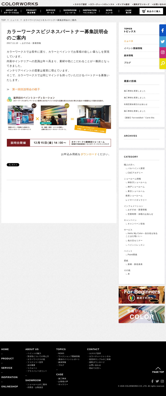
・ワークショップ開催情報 (68, 356)
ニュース (14, 20)
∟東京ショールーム (135, 191)
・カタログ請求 (94, 353)
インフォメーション (133, 206)
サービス (128, 230)
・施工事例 (61, 378)
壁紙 (126, 261)
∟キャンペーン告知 (135, 224)
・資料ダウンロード (96, 362)
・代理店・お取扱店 (34, 387)
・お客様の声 (62, 381)
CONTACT (93, 349)
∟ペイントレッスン (135, 245)
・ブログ (60, 365)
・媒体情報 (61, 362)
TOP (3, 20)
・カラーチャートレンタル (99, 356)
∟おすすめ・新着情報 (30, 43)
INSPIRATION (9, 377)
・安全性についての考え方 (37, 356)
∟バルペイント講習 (135, 168)
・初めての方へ (94, 368)
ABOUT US (32, 349)
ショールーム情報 (132, 179)
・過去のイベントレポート (68, 359)
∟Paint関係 (131, 254)
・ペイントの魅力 (33, 353)
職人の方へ (129, 165)
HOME (5, 349)
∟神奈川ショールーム (136, 182)
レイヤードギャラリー (136, 200)
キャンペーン (130, 220)
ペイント (128, 251)
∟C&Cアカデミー (134, 173)
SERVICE (6, 368)
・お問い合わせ (94, 365)
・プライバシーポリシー (36, 371)
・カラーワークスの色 (35, 359)
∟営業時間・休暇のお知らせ (139, 214)
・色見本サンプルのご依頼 (99, 359)
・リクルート (31, 368)
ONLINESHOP (9, 386)
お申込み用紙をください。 (86, 154)
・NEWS (60, 353)
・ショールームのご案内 (36, 384)
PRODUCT (7, 358)
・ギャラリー (62, 384)
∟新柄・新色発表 (134, 264)
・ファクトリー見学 (34, 362)
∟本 (128, 274)
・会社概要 (30, 365)
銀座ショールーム (134, 195)
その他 (127, 270)
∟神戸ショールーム (135, 187)
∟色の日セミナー (134, 240)
